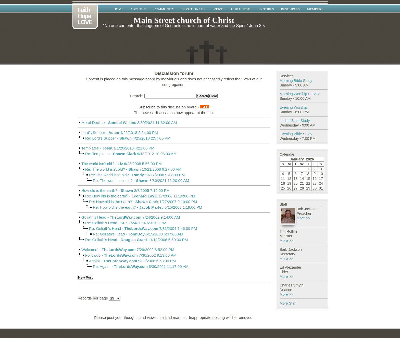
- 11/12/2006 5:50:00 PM (174, 244)
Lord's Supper (93, 132)
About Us (138, 9)
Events (217, 9)
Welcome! (89, 249)
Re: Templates (97, 154)
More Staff (288, 303)
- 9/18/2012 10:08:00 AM (174, 158)
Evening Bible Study (296, 134)
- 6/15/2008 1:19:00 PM (174, 212)
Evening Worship (293, 107)
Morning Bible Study (296, 81)
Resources (290, 9)
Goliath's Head (93, 217)
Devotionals (193, 9)
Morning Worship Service (300, 94)
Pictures (266, 9)
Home (118, 9)
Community (164, 9)
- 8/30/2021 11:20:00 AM (174, 185)
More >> (303, 218)
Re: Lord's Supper (100, 138)
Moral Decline (93, 122)
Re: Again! (101, 266)
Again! (94, 261)
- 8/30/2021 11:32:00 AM (174, 127)
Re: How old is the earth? (106, 196)
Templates (90, 148)
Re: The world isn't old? (105, 169)
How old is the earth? (99, 190)
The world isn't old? (97, 163)
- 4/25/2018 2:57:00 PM (174, 142)
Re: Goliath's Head (101, 223)
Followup (93, 255)
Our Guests (241, 9)
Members (315, 9)
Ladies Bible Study (295, 121)
